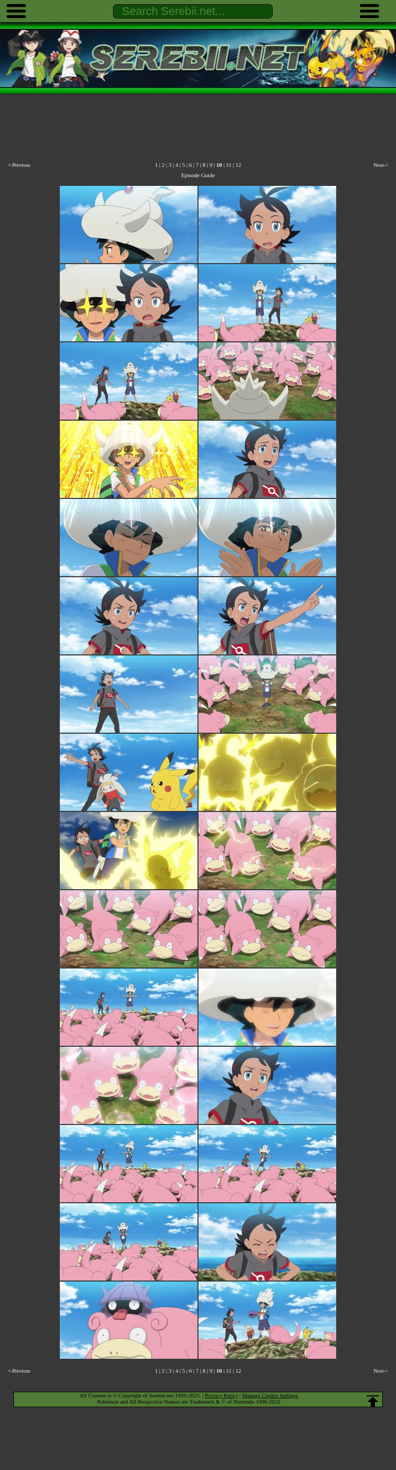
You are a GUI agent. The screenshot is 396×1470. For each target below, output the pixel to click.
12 (238, 165)
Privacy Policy (221, 1395)
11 (229, 165)
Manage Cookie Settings (270, 1395)
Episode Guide (197, 175)
